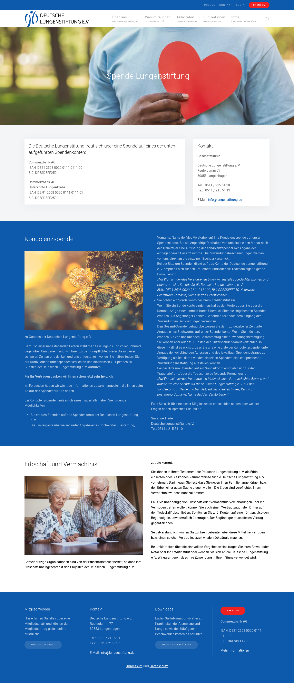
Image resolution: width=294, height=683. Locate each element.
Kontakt (225, 4)
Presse (209, 4)
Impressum (134, 666)
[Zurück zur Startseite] (57, 18)
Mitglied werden (43, 644)
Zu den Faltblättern (176, 644)
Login (240, 4)
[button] (125, 19)
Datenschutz (159, 666)
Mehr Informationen (234, 650)
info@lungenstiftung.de (225, 200)
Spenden (259, 5)
